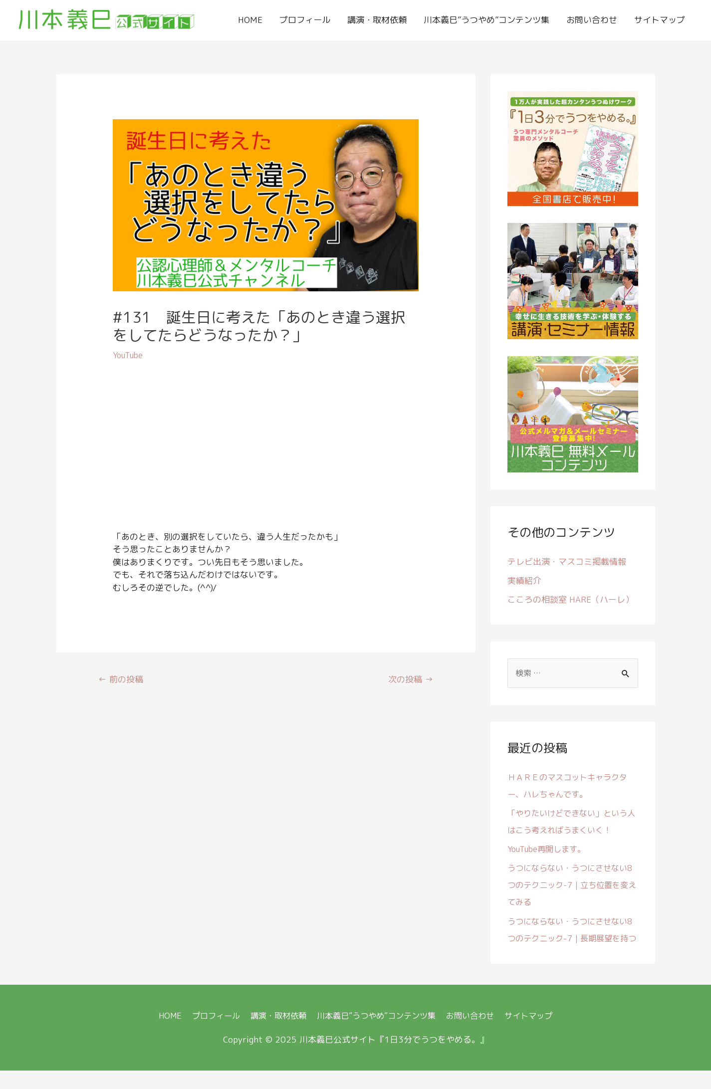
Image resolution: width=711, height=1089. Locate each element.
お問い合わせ (591, 20)
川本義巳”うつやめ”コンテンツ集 (486, 20)
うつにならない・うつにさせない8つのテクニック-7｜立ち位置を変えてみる (571, 886)
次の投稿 (409, 681)
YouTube (129, 356)
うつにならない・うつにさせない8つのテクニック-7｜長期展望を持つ (571, 940)
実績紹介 (524, 581)
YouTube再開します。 (548, 851)
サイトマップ (659, 20)
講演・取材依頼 (377, 20)
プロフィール (304, 20)
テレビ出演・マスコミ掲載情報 (566, 562)
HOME (250, 20)
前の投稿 (122, 681)
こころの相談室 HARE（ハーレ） (570, 600)
